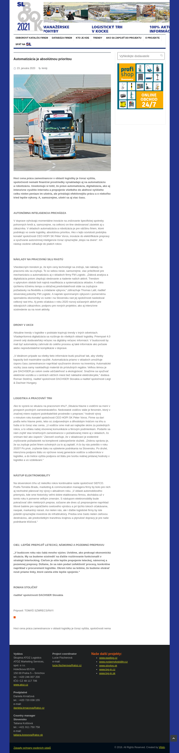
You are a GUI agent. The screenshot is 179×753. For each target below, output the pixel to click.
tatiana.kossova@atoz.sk (28, 734)
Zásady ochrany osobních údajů (32, 747)
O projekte (152, 38)
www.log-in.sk (107, 673)
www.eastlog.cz (108, 657)
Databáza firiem (62, 38)
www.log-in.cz (107, 669)
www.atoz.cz (21, 684)
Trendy (97, 38)
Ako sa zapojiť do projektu (123, 38)
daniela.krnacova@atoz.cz (29, 707)
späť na (20, 44)
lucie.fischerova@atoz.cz (67, 665)
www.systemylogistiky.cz (113, 661)
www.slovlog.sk (108, 665)
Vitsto (162, 747)
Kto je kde (82, 38)
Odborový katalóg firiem (32, 38)
